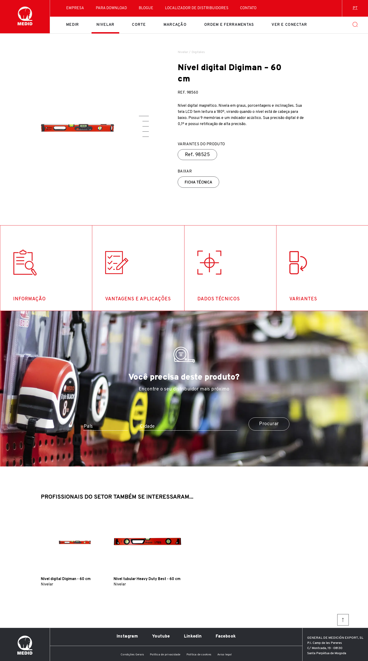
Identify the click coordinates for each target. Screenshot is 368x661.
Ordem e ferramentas (229, 25)
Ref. (197, 155)
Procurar (269, 424)
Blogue (146, 8)
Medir (72, 25)
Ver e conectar (289, 25)
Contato (248, 8)
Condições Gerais (132, 655)
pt (355, 8)
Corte (139, 25)
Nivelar (105, 25)
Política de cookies (199, 655)
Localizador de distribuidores (196, 8)
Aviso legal (224, 655)
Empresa (75, 8)
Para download (111, 8)
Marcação (175, 25)
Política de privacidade (165, 655)
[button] (145, 131)
